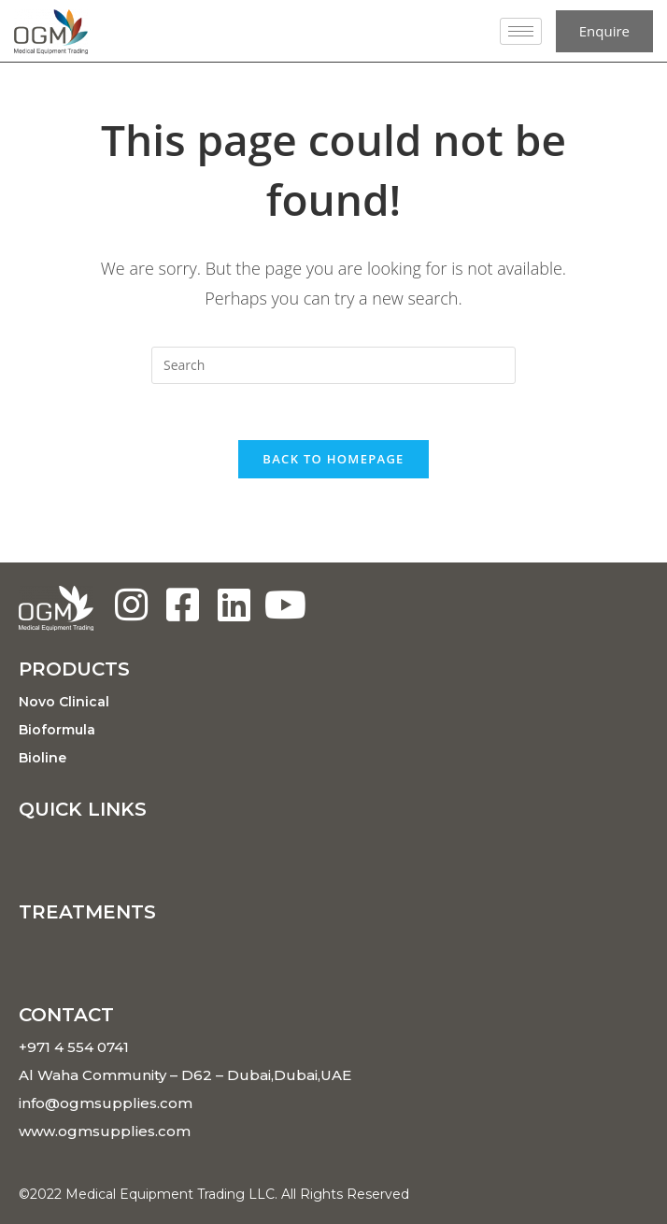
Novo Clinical (64, 701)
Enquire (604, 30)
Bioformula (57, 729)
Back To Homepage (333, 458)
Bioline (42, 757)
